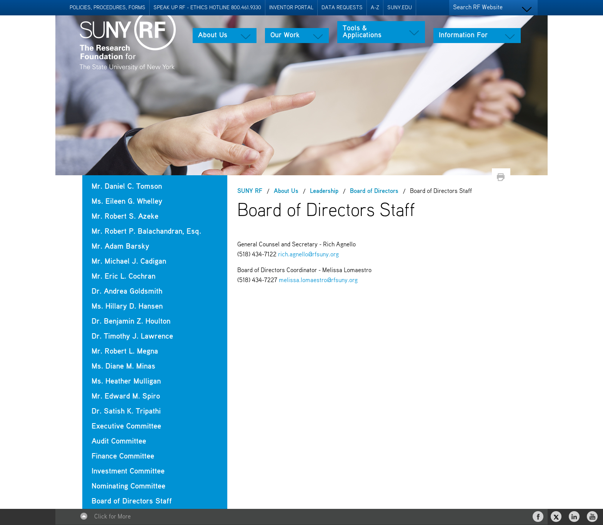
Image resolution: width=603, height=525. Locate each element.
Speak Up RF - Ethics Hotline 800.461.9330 (207, 7)
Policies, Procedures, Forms (107, 7)
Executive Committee (126, 426)
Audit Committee (119, 441)
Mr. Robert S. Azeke (125, 217)
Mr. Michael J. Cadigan (129, 262)
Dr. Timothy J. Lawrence (132, 336)
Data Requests (342, 7)
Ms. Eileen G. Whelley (127, 202)
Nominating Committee (128, 486)
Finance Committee (123, 456)
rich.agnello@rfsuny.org (308, 255)
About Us (212, 35)
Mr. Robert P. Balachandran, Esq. (146, 232)
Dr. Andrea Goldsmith (127, 291)
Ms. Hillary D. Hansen (127, 306)
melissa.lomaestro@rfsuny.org (318, 280)
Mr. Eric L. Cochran (123, 276)
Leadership (324, 191)
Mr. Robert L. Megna (125, 351)
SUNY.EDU (399, 7)
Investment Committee (128, 471)
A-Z (375, 7)
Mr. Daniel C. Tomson (127, 187)
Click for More (112, 517)
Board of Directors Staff (132, 501)
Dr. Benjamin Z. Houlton (131, 321)
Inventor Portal (291, 7)
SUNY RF (249, 191)
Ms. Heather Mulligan (126, 381)
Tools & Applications (362, 32)
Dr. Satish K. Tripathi (126, 411)
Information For (463, 35)
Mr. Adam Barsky (120, 247)
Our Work (285, 35)
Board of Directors (374, 191)
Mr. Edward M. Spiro (126, 396)
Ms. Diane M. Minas (123, 366)
